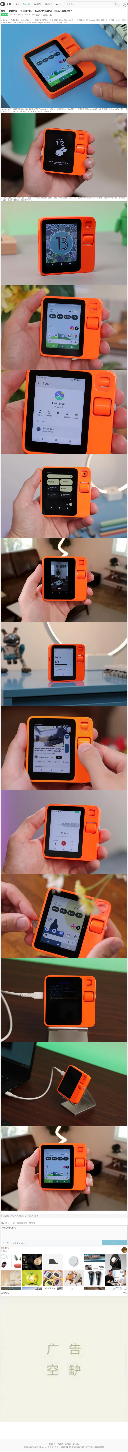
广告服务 (60, 1444)
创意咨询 (52, 1444)
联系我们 (68, 1444)
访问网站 (5, 1293)
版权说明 (76, 1444)
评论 (115, 1243)
